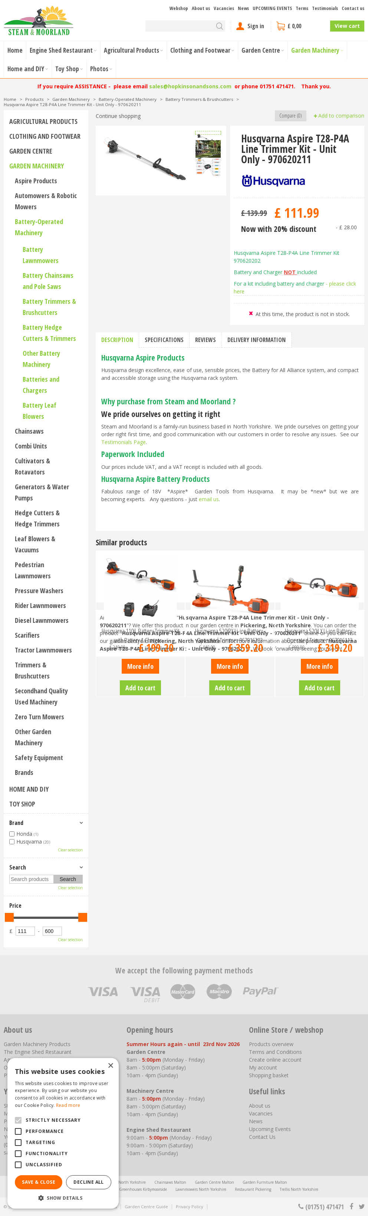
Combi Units (31, 445)
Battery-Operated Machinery (39, 227)
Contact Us (262, 1136)
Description (117, 340)
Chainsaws (29, 431)
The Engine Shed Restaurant (38, 1051)
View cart (347, 25)
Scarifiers (27, 635)
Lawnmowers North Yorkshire (200, 1189)
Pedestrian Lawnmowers (33, 570)
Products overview (271, 1044)
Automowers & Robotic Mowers (46, 201)
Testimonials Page (123, 442)
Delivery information (256, 340)
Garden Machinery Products (37, 1044)
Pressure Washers (39, 590)
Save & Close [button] (38, 1182)
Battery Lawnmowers (41, 255)
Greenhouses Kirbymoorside (143, 1189)
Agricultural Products (43, 121)
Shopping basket (269, 1075)
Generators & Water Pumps (42, 492)
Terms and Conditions (275, 1051)
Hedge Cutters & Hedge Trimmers (37, 518)
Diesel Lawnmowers (42, 620)
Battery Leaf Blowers (39, 411)
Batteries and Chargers (41, 385)
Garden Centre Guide (146, 1206)
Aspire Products (36, 180)
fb (351, 1206)
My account (263, 1067)
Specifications (164, 340)
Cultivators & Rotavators (32, 466)
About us (259, 1105)
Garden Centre (30, 151)
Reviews (205, 340)
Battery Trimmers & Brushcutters (49, 307)
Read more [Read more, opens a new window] (68, 1105)
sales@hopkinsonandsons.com (190, 86)
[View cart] (300, 26)
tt (361, 1206)
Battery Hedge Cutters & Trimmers (49, 333)
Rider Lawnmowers (40, 605)
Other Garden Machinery (33, 737)
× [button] (110, 1066)
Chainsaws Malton (170, 1182)
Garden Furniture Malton (265, 1182)
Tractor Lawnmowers (43, 649)
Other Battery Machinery (41, 359)
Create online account (275, 1059)
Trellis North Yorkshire (299, 1189)
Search (17, 867)
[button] (63, 1197)
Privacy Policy (189, 1206)
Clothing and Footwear (44, 136)
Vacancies (261, 1113)
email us (209, 499)
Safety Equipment (39, 757)
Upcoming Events (270, 1129)
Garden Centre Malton (214, 1182)
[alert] (63, 1133)
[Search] (185, 26)
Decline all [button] (88, 1182)
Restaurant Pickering (253, 1189)
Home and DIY (29, 789)
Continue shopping (118, 115)
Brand (16, 822)
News (256, 1121)
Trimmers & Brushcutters (32, 670)
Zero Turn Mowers (39, 716)
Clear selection (70, 850)
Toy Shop (22, 803)
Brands (24, 772)
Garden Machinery (36, 165)
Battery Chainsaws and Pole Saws (48, 281)
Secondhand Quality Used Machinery (41, 696)
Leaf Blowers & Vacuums (35, 544)
